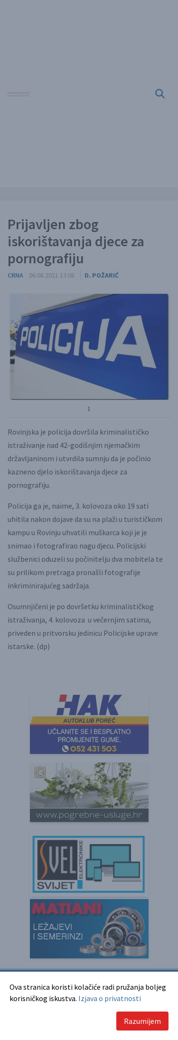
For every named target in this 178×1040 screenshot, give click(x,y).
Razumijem (142, 1021)
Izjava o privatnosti (109, 998)
